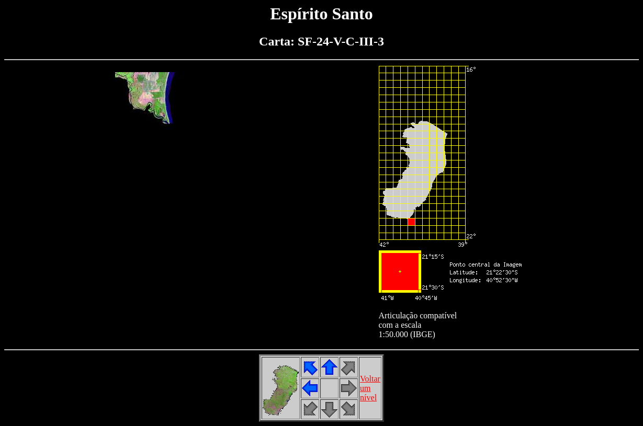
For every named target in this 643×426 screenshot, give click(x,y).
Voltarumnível (370, 388)
